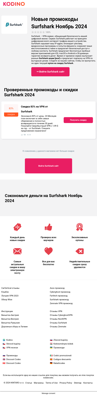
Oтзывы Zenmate (58, 326)
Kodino (9, 340)
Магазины (39, 383)
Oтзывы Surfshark (58, 323)
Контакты (88, 383)
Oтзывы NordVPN (58, 319)
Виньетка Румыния (10, 323)
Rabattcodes (59, 363)
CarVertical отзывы (10, 288)
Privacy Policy (65, 383)
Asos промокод (57, 288)
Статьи (28, 383)
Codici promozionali (62, 355)
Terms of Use (52, 383)
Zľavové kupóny (60, 340)
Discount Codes (13, 359)
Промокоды (12, 355)
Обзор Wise (6, 299)
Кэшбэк (5, 292)
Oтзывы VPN (56, 311)
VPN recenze (12, 347)
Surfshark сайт (48, 166)
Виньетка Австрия (10, 315)
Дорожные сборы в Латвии (14, 326)
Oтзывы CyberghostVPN (61, 315)
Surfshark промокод (59, 299)
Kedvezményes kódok (63, 344)
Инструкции (7, 311)
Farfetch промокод (58, 296)
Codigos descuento (62, 359)
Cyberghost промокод (60, 292)
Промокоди (58, 347)
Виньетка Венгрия (10, 319)
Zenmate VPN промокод (61, 303)
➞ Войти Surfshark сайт (50, 71)
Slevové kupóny (13, 344)
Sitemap (77, 383)
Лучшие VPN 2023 (10, 296)
